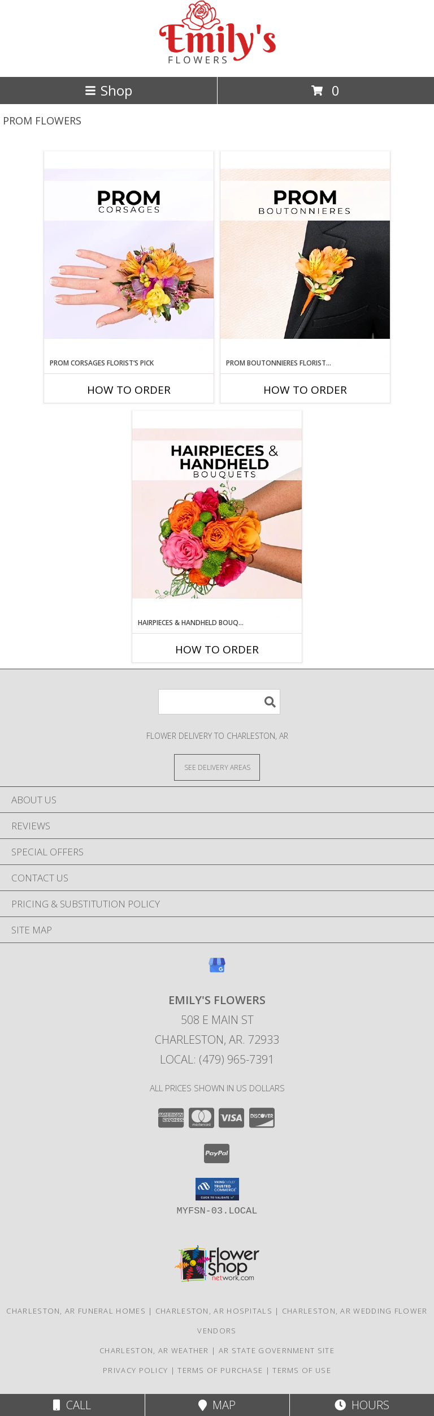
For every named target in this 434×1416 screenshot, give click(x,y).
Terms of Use (301, 1370)
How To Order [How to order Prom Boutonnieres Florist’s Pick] (305, 389)
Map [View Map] (217, 1405)
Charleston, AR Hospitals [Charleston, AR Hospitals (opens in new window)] (213, 1311)
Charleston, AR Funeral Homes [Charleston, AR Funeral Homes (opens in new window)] (75, 1311)
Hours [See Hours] (362, 1405)
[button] (217, 1189)
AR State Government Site (277, 1350)
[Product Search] (219, 702)
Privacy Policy (135, 1370)
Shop (108, 90)
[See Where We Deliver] (217, 766)
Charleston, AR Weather (154, 1350)
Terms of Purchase (220, 1370)
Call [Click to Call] (72, 1405)
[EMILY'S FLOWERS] (217, 60)
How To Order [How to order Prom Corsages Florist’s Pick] (129, 389)
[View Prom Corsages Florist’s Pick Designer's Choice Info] (129, 255)
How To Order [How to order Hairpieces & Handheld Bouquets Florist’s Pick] (217, 649)
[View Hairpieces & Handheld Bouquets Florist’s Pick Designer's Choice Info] (217, 514)
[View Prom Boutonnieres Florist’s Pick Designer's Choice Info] (305, 255)
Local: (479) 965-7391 (217, 1059)
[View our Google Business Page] (217, 970)
